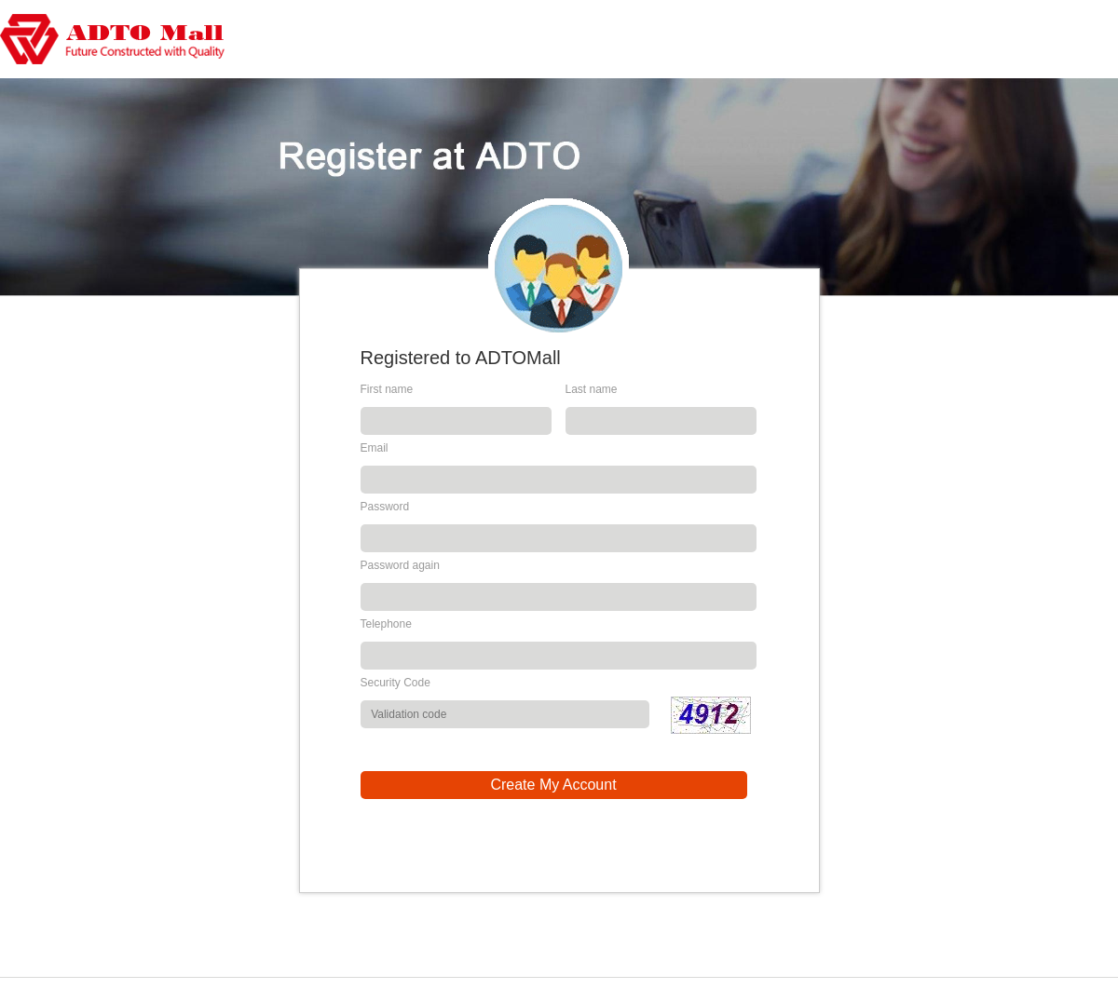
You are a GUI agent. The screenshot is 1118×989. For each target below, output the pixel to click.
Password (385, 506)
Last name (592, 389)
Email (375, 447)
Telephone (386, 623)
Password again (400, 565)
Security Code (395, 682)
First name (387, 389)
